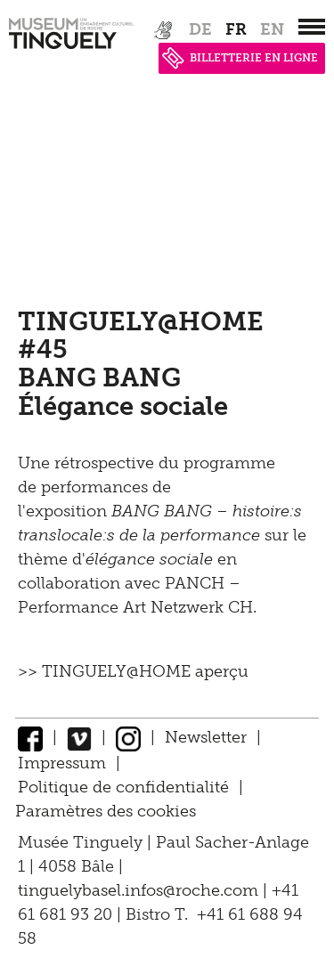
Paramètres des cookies (105, 811)
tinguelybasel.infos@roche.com (140, 890)
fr (236, 29)
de (200, 29)
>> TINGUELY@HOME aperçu (133, 671)
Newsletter (206, 737)
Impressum (62, 763)
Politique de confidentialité (123, 787)
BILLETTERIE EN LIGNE (240, 58)
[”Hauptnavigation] (311, 27)
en (272, 29)
